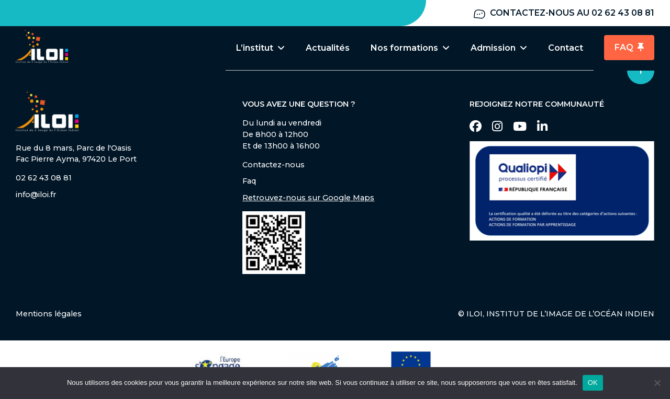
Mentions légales (49, 315)
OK (593, 382)
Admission (499, 48)
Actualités (328, 48)
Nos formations (410, 48)
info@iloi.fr (36, 195)
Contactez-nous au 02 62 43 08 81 (563, 13)
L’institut (260, 48)
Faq (249, 182)
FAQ (629, 48)
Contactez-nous (273, 165)
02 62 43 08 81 (44, 179)
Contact (565, 48)
